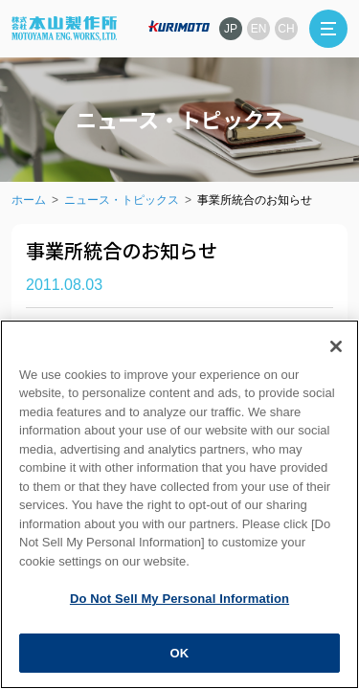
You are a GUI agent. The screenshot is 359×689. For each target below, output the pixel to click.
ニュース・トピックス (121, 200)
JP (230, 28)
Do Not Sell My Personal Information (179, 614)
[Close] (336, 362)
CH (286, 28)
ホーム (28, 200)
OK (180, 668)
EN (259, 28)
